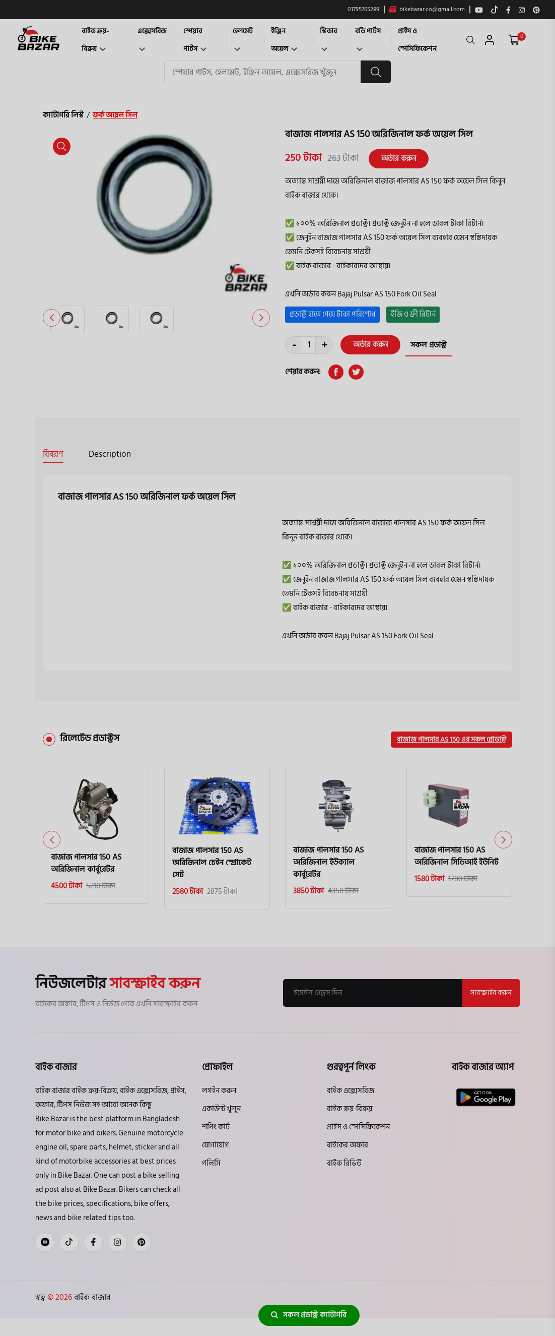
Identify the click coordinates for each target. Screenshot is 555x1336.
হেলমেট (243, 38)
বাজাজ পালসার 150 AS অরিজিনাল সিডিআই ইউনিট (456, 856)
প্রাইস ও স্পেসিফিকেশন (417, 39)
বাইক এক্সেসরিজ (350, 1090)
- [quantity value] (294, 345)
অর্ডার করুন (398, 158)
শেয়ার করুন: (303, 372)
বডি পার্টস (368, 38)
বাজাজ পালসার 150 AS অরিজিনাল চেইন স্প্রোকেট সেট (211, 862)
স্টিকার (328, 38)
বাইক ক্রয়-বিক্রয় (95, 39)
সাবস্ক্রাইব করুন (491, 992)
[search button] (376, 71)
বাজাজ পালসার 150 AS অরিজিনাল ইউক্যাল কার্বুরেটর (328, 862)
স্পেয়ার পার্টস (194, 39)
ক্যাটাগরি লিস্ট (63, 115)
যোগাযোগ (215, 1145)
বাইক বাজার (91, 1297)
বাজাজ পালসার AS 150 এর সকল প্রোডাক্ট (451, 739)
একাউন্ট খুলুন (221, 1109)
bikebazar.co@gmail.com (427, 9)
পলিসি (211, 1163)
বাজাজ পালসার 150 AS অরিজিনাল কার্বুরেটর (86, 863)
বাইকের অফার (347, 1145)
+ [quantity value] (324, 345)
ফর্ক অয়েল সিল (115, 115)
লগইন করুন (219, 1090)
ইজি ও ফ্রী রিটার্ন (413, 314)
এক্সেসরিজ (152, 38)
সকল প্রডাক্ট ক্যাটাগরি (308, 1315)
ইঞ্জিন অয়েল (284, 39)
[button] (261, 318)
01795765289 (363, 9)
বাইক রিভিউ (344, 1163)
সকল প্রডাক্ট (428, 345)
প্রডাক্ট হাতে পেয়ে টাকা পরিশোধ (333, 314)
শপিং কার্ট (216, 1127)
